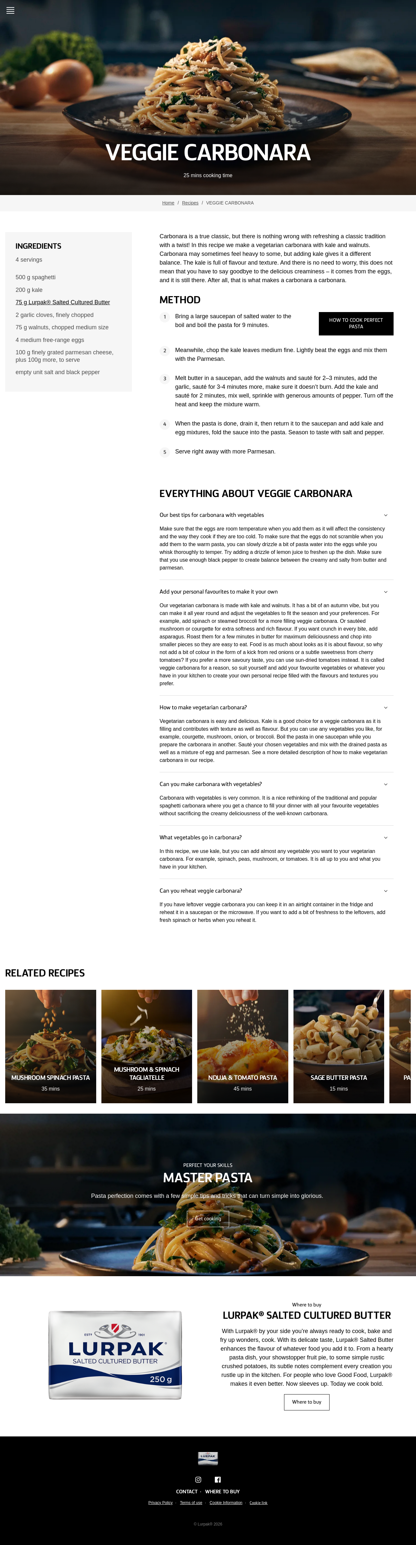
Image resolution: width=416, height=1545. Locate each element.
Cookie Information (226, 1502)
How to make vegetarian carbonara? (277, 707)
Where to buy (306, 1402)
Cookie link (258, 1503)
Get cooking (208, 1219)
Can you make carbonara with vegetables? (277, 784)
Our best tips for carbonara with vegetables (277, 515)
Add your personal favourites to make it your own (277, 592)
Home (168, 202)
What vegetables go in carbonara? (277, 837)
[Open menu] (11, 10)
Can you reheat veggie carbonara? (277, 891)
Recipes (190, 202)
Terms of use (191, 1502)
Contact (187, 1492)
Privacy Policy (161, 1502)
